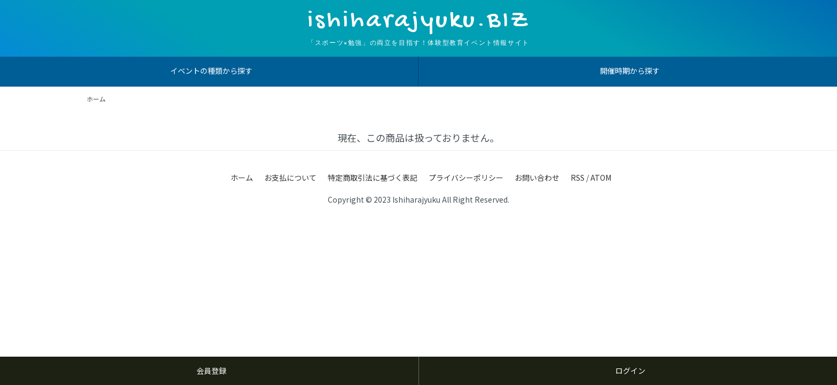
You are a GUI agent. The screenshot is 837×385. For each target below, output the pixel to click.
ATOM (600, 177)
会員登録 (211, 370)
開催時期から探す (630, 70)
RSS (578, 177)
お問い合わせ (537, 177)
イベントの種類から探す (211, 70)
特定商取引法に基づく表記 (372, 177)
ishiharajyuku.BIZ (418, 21)
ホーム (96, 98)
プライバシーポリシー (466, 177)
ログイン (630, 370)
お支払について (290, 177)
